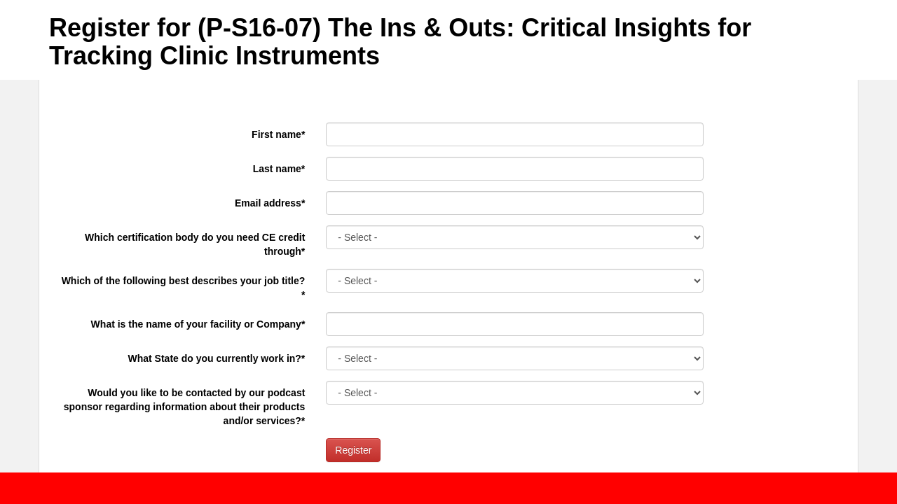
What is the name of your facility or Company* (198, 324)
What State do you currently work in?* (217, 358)
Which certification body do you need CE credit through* (195, 244)
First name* (278, 134)
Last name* (279, 168)
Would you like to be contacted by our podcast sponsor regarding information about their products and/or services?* (185, 406)
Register (353, 450)
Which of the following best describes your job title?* (184, 287)
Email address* (270, 203)
